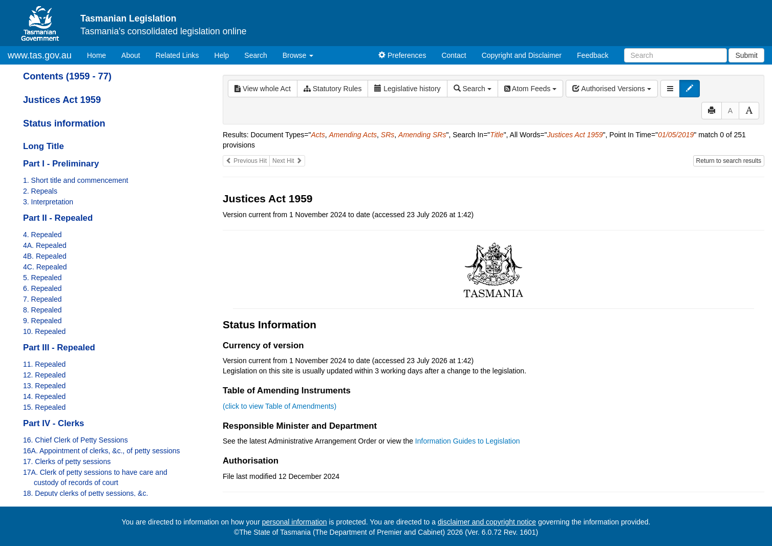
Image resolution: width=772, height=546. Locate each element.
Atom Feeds (530, 89)
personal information (294, 522)
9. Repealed (42, 321)
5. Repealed (42, 278)
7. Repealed (42, 299)
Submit (746, 55)
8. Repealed (42, 310)
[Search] (675, 55)
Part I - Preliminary (61, 164)
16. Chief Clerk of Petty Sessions (75, 440)
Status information (64, 123)
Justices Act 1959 (62, 100)
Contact (453, 55)
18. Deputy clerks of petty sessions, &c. (85, 493)
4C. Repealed (45, 267)
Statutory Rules (333, 89)
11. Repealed (44, 364)
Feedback (592, 55)
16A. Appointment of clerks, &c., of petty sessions (101, 451)
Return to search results (728, 160)
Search (255, 55)
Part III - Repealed (59, 347)
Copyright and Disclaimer (522, 55)
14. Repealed (44, 396)
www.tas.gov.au (40, 55)
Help (222, 55)
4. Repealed (42, 234)
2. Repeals (40, 191)
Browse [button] (298, 55)
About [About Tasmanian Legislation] (130, 55)
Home (100, 54)
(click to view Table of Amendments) (279, 406)
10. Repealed (44, 331)
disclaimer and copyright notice (487, 522)
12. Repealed (44, 375)
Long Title (43, 146)
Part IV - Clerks (53, 423)
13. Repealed (44, 386)
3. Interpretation (48, 202)
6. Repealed (42, 288)
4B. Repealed (45, 256)
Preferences (402, 55)
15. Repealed (44, 407)
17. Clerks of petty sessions (67, 461)
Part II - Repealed (58, 218)
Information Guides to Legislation (467, 441)
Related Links (177, 55)
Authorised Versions (611, 89)
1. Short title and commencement (75, 180)
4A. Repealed (45, 245)
